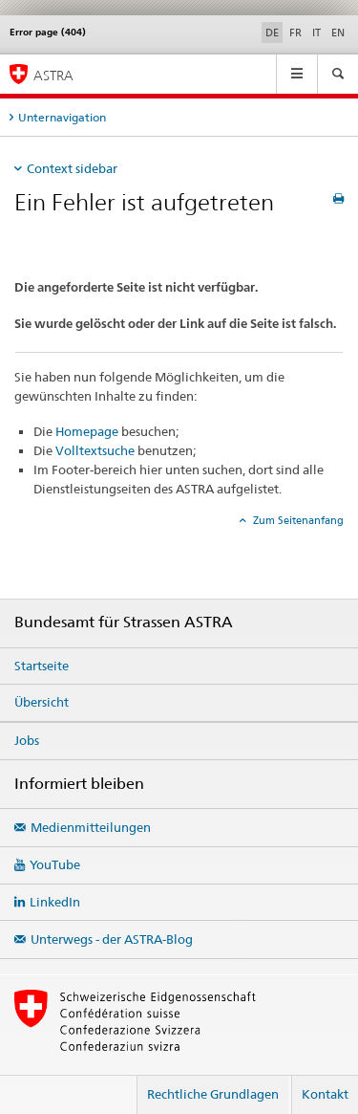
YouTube (55, 864)
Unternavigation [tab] (62, 117)
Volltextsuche (95, 450)
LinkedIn (55, 901)
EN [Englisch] (338, 32)
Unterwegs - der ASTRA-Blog (112, 939)
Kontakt (325, 1094)
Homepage (86, 431)
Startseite (41, 665)
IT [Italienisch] (316, 32)
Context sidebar (72, 168)
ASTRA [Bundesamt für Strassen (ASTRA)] (53, 75)
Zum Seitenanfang (297, 520)
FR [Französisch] (295, 32)
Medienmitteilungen (91, 827)
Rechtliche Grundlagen (213, 1094)
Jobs (26, 740)
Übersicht (41, 702)
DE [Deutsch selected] (272, 32)
